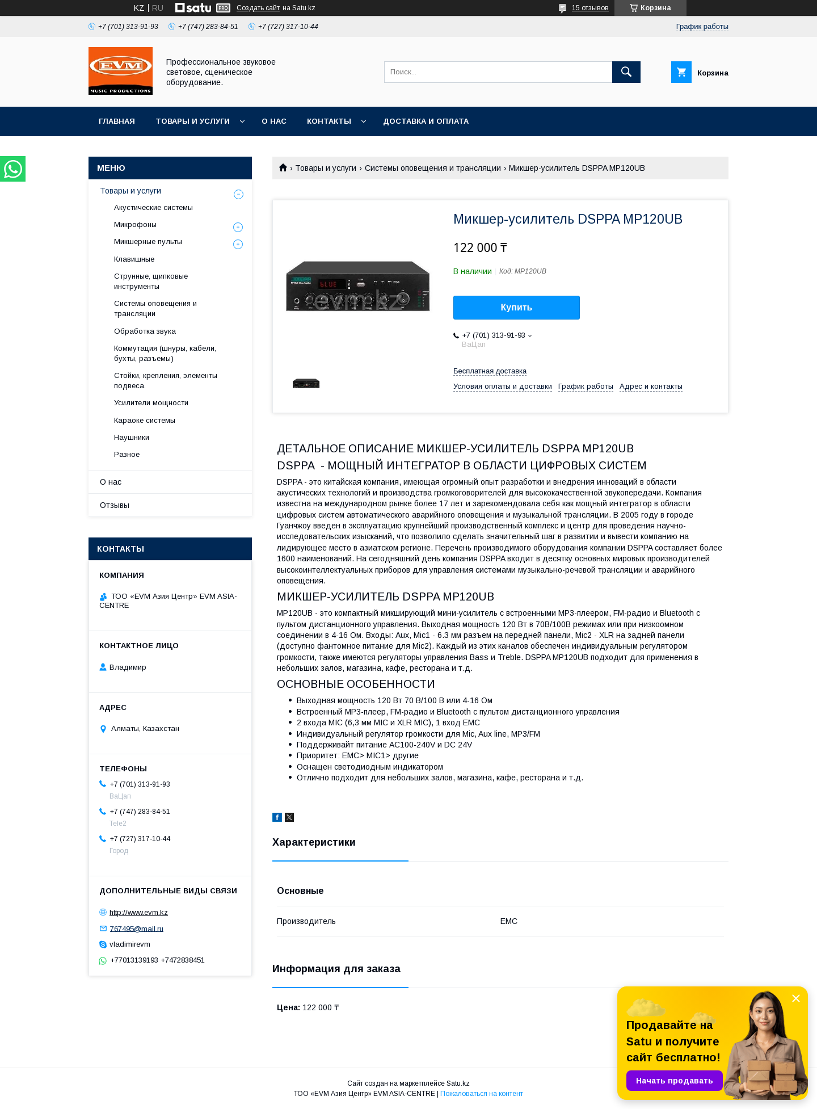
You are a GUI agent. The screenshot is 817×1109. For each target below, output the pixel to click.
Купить (517, 307)
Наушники (131, 437)
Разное (127, 454)
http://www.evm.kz (139, 912)
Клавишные (134, 259)
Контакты (329, 121)
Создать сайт (258, 8)
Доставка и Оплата (426, 121)
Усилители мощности (151, 402)
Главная (117, 121)
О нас (274, 121)
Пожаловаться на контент (481, 1094)
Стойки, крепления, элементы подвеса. (165, 380)
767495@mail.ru (136, 928)
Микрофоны (135, 224)
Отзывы (114, 505)
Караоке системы (144, 420)
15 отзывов (590, 8)
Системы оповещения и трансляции (433, 168)
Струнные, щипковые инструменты (151, 281)
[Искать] (626, 72)
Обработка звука (145, 331)
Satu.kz (458, 1083)
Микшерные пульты (148, 241)
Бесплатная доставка (490, 371)
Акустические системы (153, 207)
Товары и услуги (192, 121)
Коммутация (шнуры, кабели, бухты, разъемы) (165, 353)
